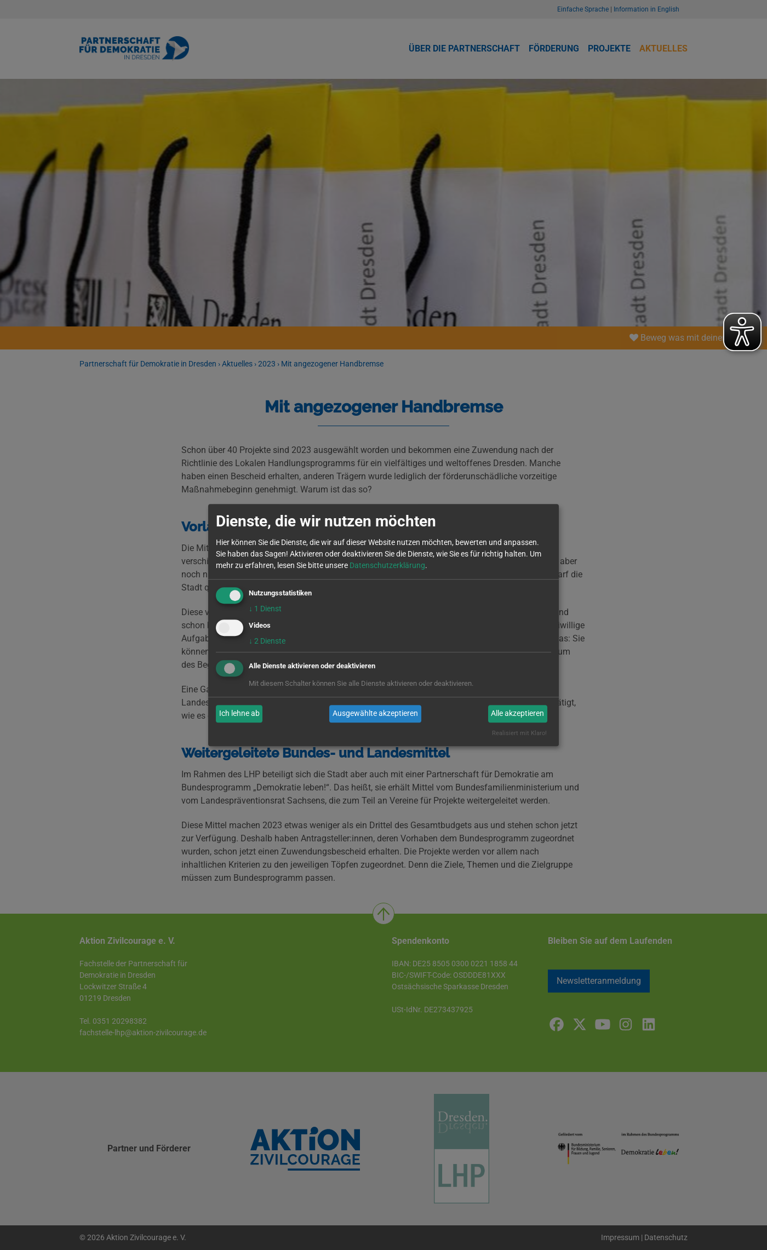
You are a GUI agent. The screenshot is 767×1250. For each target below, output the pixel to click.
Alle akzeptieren (517, 713)
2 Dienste (267, 641)
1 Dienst (265, 608)
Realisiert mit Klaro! (519, 733)
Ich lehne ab (239, 713)
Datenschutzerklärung (387, 565)
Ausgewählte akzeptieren (375, 713)
